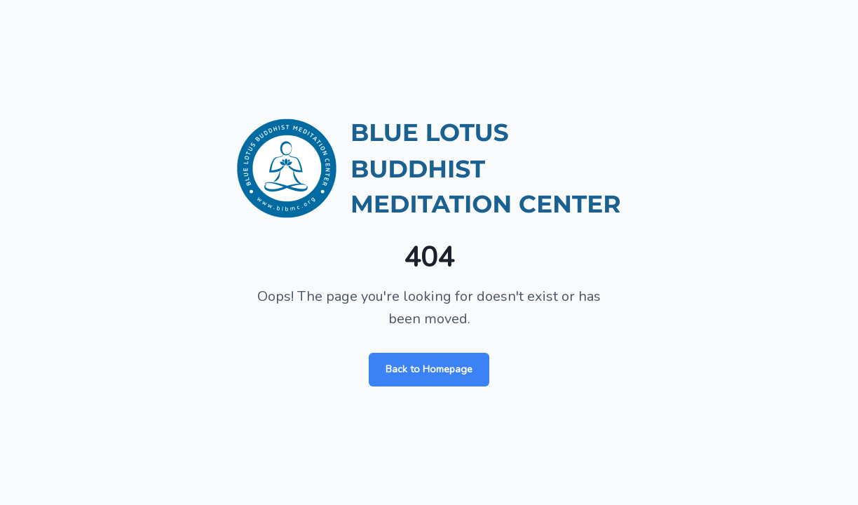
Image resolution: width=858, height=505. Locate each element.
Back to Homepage (429, 369)
